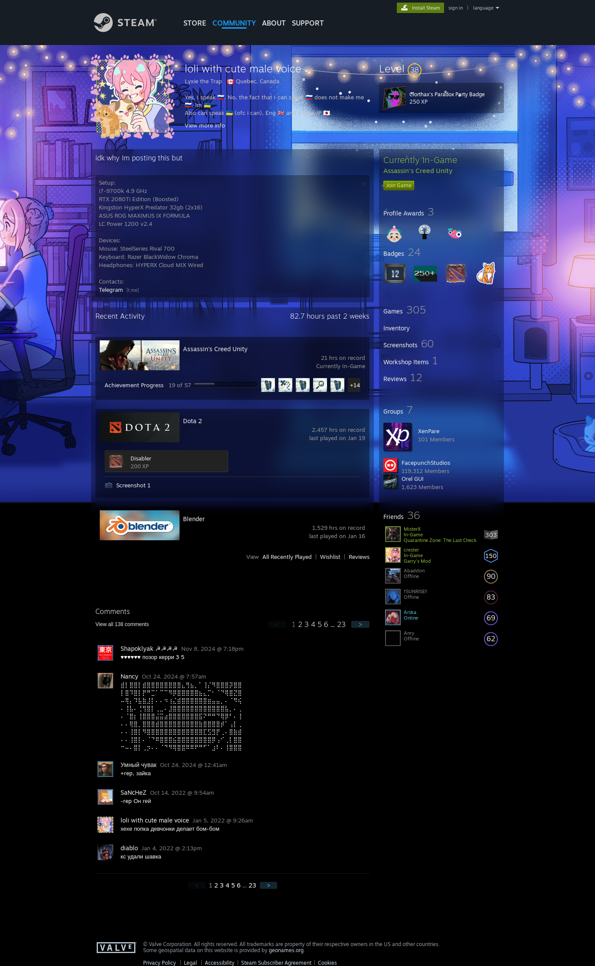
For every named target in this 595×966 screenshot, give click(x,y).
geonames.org (286, 950)
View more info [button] (205, 125)
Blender (194, 518)
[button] (441, 68)
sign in (455, 8)
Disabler (141, 458)
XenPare (428, 431)
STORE (194, 23)
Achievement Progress (134, 385)
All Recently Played (287, 556)
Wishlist (330, 556)
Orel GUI (413, 478)
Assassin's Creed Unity (215, 348)
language (483, 8)
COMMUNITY (234, 23)
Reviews (359, 556)
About (274, 23)
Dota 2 (192, 420)
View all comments (122, 624)
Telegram (111, 289)
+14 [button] (355, 385)
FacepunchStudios (426, 462)
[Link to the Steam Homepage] (132, 29)
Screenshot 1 (133, 485)
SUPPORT (308, 23)
